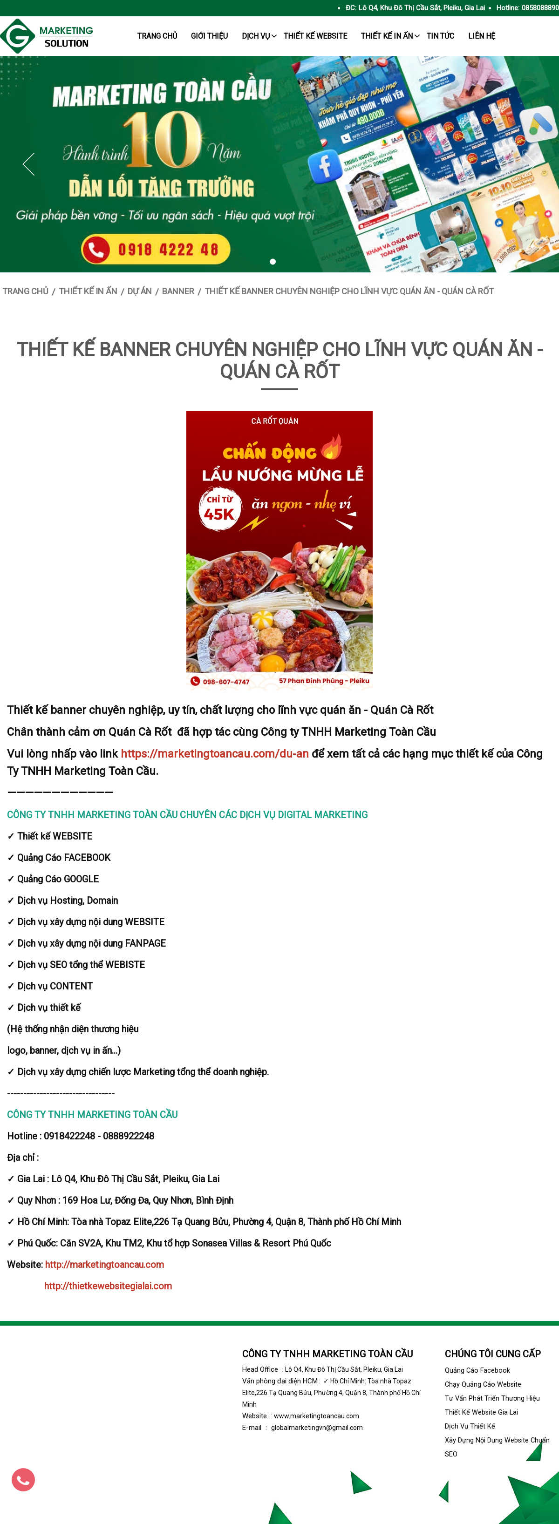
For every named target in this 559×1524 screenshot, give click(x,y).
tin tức (440, 36)
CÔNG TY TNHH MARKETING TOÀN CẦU (327, 1354)
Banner (178, 291)
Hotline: (508, 8)
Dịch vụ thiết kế (470, 1426)
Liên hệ (481, 36)
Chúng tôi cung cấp (493, 1354)
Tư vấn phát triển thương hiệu (492, 1398)
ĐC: (351, 8)
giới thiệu (209, 36)
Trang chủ (25, 291)
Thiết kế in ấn (387, 36)
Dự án (140, 291)
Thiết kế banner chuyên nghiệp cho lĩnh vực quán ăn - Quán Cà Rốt (349, 291)
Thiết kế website (315, 36)
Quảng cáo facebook (477, 1371)
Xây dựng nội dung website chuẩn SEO (497, 1447)
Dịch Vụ (256, 36)
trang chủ (157, 36)
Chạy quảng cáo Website (483, 1385)
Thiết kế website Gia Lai (481, 1412)
